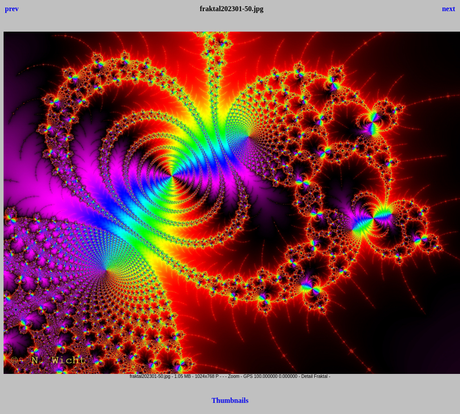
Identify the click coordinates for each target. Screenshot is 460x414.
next (448, 8)
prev (12, 8)
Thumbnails (230, 400)
